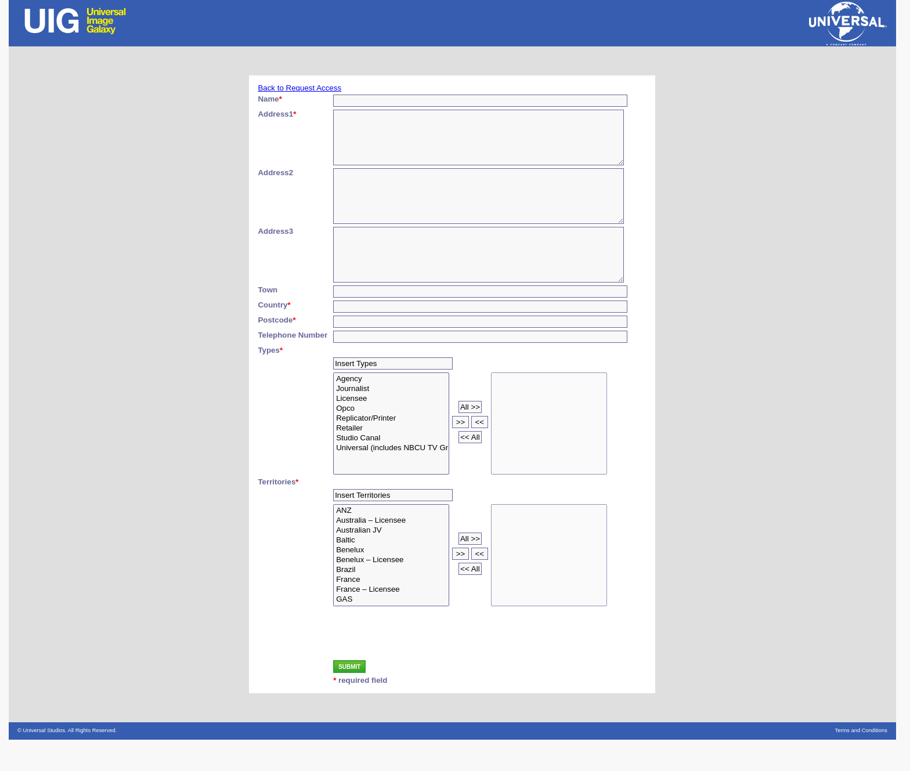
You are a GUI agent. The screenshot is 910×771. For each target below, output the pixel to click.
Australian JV (391, 562)
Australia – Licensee (391, 552)
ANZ (391, 542)
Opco (391, 440)
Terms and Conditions (861, 762)
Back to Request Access (299, 88)
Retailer (391, 460)
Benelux (391, 582)
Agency (391, 410)
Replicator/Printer (391, 450)
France (391, 611)
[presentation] (421, 666)
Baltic (391, 572)
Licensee (391, 430)
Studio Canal (391, 470)
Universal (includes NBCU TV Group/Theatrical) (391, 479)
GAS (391, 631)
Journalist (391, 420)
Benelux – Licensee (391, 591)
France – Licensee (391, 621)
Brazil (391, 601)
